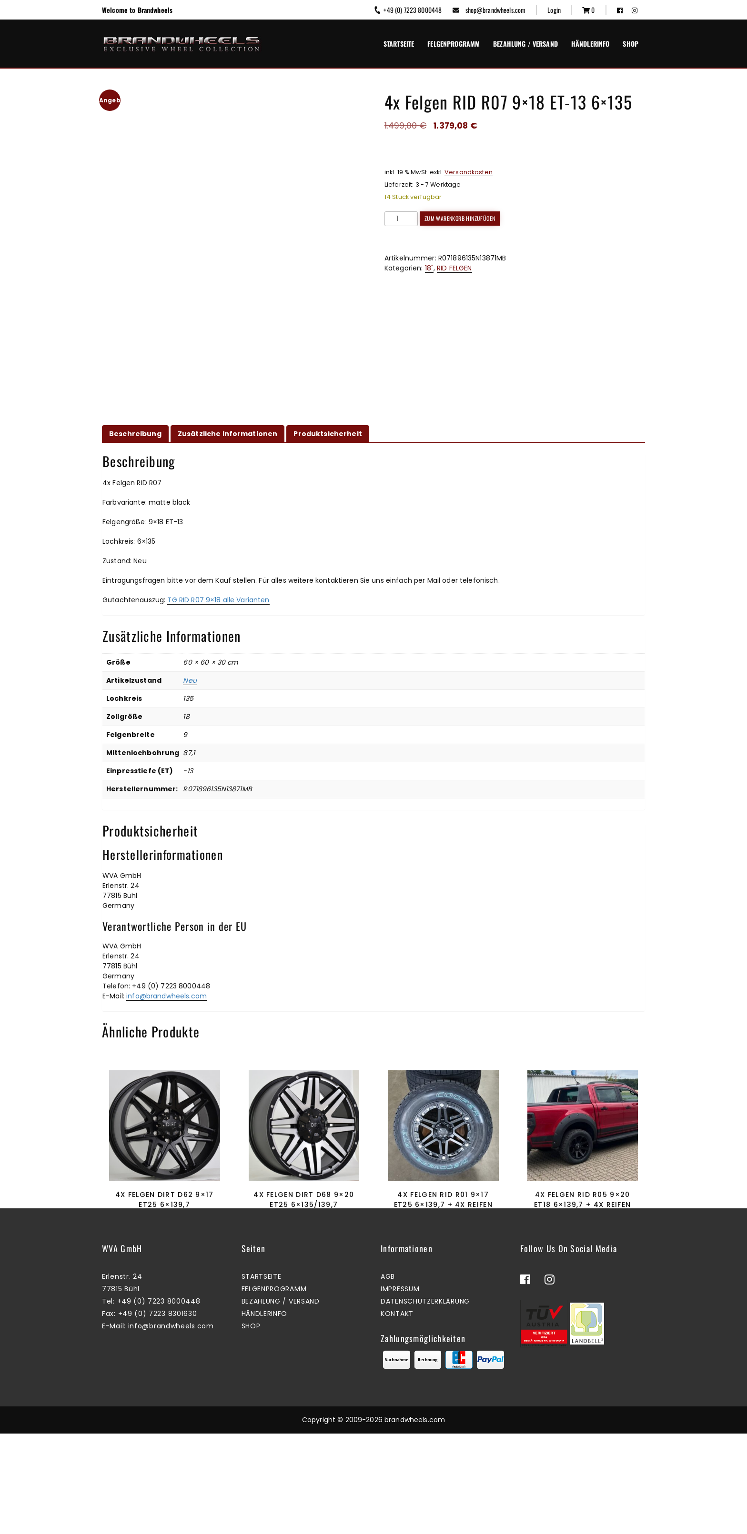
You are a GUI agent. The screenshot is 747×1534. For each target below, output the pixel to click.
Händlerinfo (590, 44)
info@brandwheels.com (166, 996)
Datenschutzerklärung (425, 1402)
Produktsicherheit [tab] (327, 433)
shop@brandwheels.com (489, 10)
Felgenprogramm (453, 44)
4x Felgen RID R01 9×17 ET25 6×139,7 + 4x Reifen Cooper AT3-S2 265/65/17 (443, 1204)
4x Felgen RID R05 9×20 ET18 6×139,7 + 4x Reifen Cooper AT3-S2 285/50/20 (582, 1204)
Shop (630, 44)
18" (429, 268)
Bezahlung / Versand (525, 44)
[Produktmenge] (401, 218)
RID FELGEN (454, 268)
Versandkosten (468, 172)
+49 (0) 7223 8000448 (408, 10)
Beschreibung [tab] (135, 433)
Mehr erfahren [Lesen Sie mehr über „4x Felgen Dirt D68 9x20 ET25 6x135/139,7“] (302, 1249)
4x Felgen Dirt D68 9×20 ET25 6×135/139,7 (303, 1199)
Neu (189, 680)
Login (554, 10)
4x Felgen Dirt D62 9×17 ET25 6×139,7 (164, 1199)
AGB (388, 1377)
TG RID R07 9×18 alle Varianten (218, 600)
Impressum (400, 1390)
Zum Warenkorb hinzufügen (459, 218)
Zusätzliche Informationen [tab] (228, 433)
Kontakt (397, 1414)
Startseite (399, 44)
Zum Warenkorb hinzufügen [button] (162, 1249)
